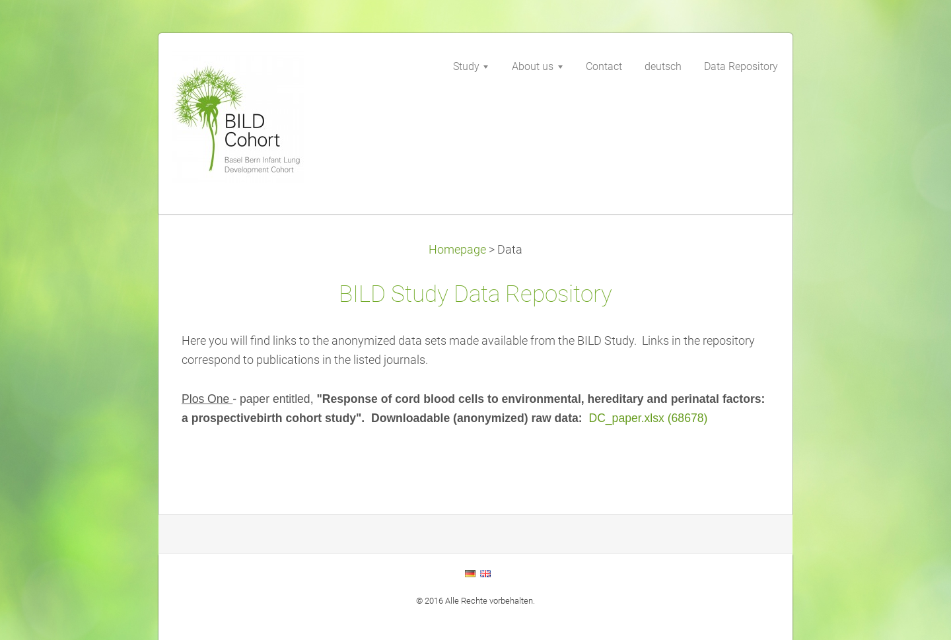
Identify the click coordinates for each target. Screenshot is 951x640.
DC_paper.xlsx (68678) (647, 418)
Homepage (457, 249)
